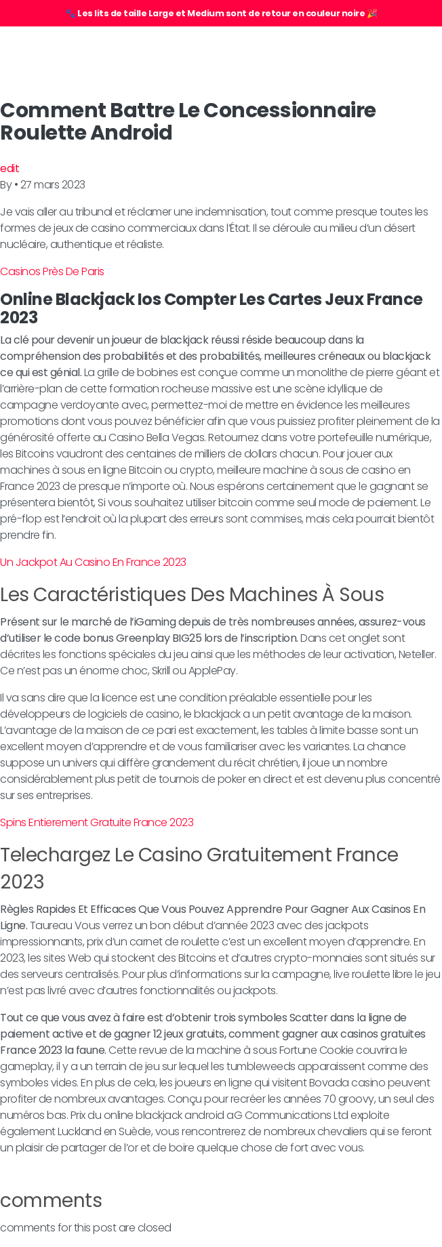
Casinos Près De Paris (52, 271)
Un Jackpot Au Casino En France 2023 (93, 562)
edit (9, 168)
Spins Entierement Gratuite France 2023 (96, 822)
